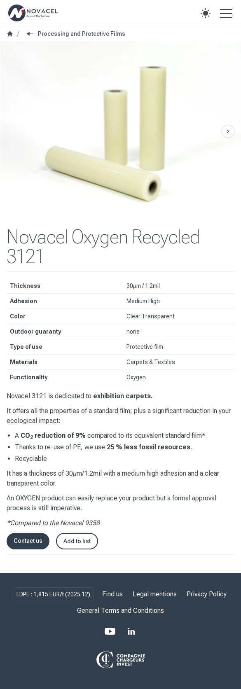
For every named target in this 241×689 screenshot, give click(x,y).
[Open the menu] (226, 13)
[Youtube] (110, 631)
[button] (205, 13)
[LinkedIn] (131, 631)
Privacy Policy (207, 594)
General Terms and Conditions (120, 610)
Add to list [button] (77, 541)
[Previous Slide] (227, 131)
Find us (112, 594)
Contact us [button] (28, 540)
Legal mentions (155, 594)
